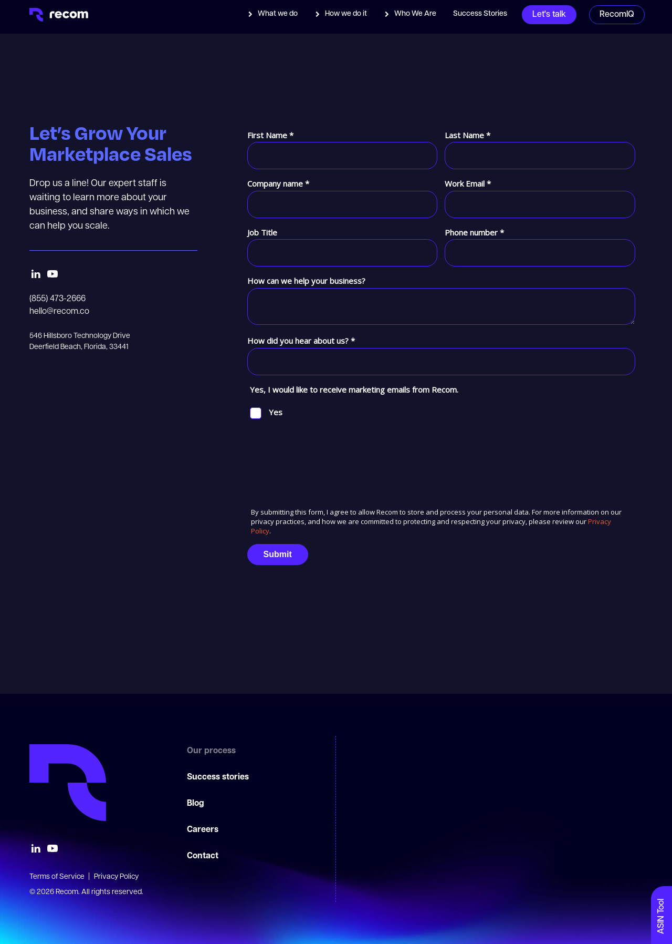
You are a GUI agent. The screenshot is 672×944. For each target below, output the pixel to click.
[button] (272, 13)
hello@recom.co (59, 311)
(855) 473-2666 (57, 299)
